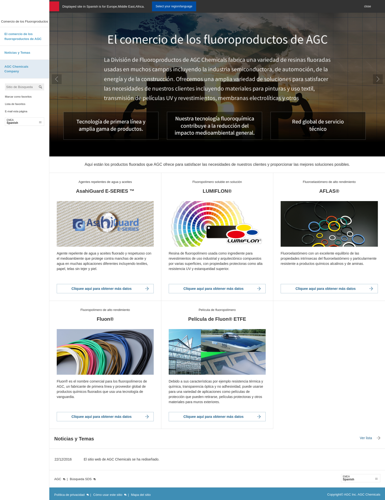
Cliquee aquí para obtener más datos (101, 289)
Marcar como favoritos (18, 96)
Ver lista (366, 438)
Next (378, 79)
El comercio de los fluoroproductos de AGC (22, 36)
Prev (57, 79)
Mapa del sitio (141, 495)
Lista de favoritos (15, 104)
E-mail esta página (16, 111)
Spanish (24, 122)
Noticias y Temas (17, 52)
